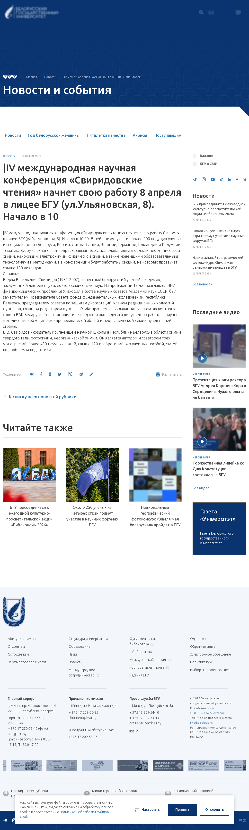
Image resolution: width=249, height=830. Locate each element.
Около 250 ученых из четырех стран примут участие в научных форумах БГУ (92, 516)
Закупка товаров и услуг (27, 705)
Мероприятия (201, 374)
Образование (79, 689)
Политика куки (201, 705)
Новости (50, 76)
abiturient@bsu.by (82, 760)
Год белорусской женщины (54, 135)
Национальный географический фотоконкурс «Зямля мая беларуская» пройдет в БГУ (155, 516)
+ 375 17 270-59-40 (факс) (28, 771)
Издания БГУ (139, 718)
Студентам (16, 689)
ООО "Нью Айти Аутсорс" (208, 755)
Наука (73, 697)
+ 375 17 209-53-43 (144, 760)
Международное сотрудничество (84, 715)
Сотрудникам (18, 697)
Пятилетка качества (106, 135)
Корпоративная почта (148, 710)
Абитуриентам (21, 681)
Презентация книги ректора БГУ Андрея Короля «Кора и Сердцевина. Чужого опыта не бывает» (219, 389)
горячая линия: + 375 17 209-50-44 (26, 763)
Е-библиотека (142, 694)
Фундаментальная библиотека (143, 684)
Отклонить (214, 810)
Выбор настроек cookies (210, 712)
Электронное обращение (210, 697)
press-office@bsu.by (145, 766)
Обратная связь (202, 689)
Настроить (147, 810)
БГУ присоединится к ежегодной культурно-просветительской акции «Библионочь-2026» (29, 516)
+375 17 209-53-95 (83, 779)
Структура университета (88, 681)
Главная (31, 76)
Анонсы (140, 135)
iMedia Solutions (201, 765)
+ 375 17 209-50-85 (83, 755)
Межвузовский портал (149, 702)
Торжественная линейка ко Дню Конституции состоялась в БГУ (218, 469)
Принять (182, 810)
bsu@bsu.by (17, 776)
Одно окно (198, 681)
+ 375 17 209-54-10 (144, 755)
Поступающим (168, 135)
